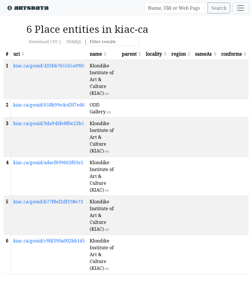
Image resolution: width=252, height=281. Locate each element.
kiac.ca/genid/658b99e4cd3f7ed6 (49, 105)
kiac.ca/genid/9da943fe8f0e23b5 (48, 123)
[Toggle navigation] (241, 8)
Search (219, 8)
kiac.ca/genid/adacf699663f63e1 (48, 162)
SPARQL (74, 41)
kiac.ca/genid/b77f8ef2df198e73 (48, 201)
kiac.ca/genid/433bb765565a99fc (48, 66)
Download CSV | (45, 41)
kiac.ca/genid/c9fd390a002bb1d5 (49, 241)
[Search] (176, 8)
